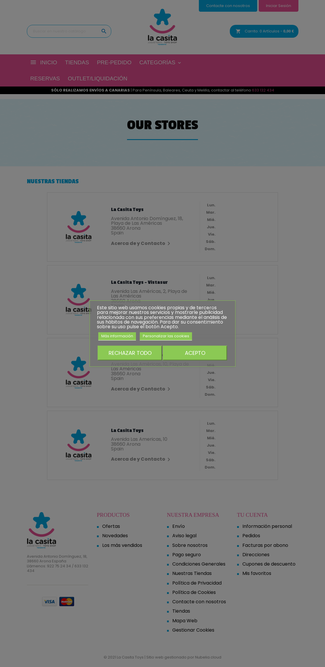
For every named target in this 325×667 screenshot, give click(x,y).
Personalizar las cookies (166, 336)
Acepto (195, 352)
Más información (117, 336)
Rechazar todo (130, 352)
